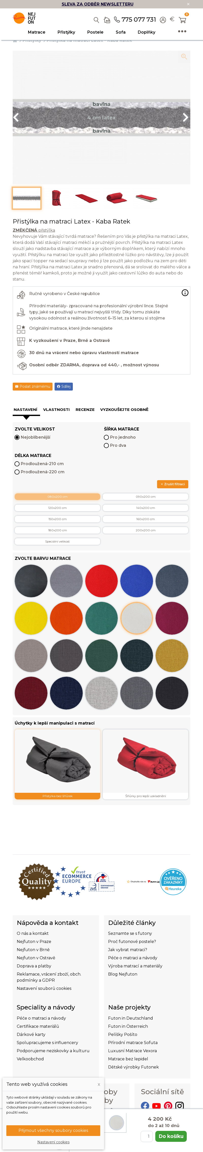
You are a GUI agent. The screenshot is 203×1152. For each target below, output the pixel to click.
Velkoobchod (30, 1059)
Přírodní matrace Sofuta (133, 1042)
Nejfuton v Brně (33, 949)
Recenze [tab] (85, 409)
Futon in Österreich (128, 1026)
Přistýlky (66, 32)
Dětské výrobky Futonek (133, 1067)
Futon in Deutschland (130, 1018)
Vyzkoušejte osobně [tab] (124, 409)
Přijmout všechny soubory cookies (53, 1130)
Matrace (36, 32)
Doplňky (146, 32)
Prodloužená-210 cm (42, 463)
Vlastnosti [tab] (56, 409)
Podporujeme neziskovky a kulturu (53, 1050)
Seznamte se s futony (130, 933)
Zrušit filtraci (172, 484)
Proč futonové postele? (132, 941)
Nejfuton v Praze (34, 941)
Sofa (121, 32)
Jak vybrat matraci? (127, 949)
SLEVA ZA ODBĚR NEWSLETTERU (97, 4)
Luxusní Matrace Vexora (132, 1050)
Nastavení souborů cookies (44, 988)
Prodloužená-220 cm (42, 471)
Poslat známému (32, 386)
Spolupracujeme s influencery (47, 1042)
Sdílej (64, 386)
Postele (95, 32)
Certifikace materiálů (38, 1026)
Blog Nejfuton (122, 974)
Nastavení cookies (53, 1142)
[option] (101, 117)
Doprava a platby (34, 966)
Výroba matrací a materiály (135, 966)
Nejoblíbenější (35, 437)
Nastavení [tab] (25, 409)
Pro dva (118, 445)
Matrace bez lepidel (128, 1059)
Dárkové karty (31, 1034)
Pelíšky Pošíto (122, 1034)
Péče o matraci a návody (132, 957)
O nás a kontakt (33, 933)
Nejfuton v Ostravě (36, 957)
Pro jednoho (123, 437)
